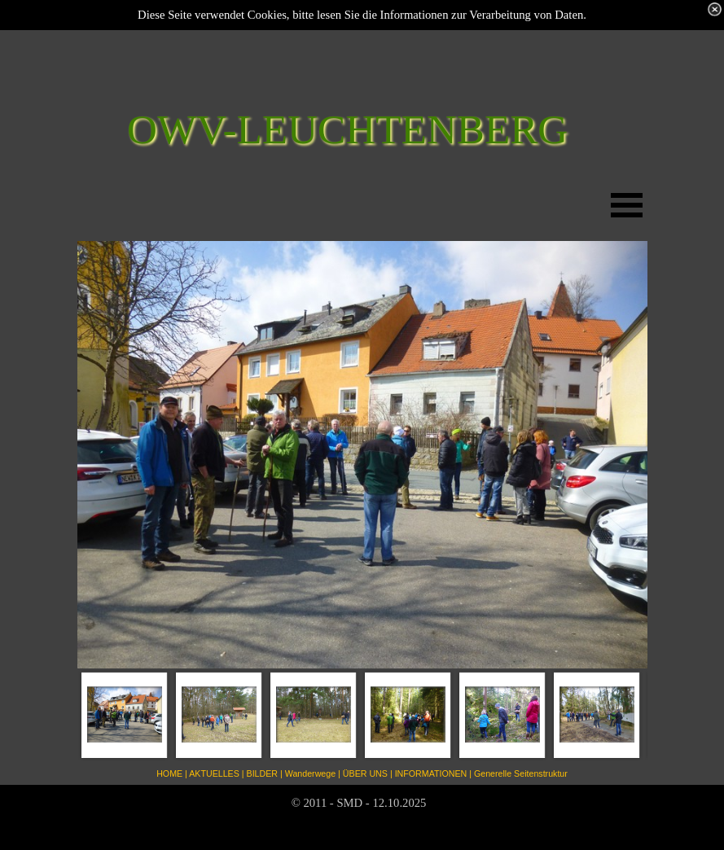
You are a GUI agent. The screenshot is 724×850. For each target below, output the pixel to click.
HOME (169, 773)
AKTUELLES (214, 773)
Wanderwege (310, 773)
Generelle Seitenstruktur (521, 773)
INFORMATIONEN (431, 773)
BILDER (263, 773)
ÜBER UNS (365, 773)
